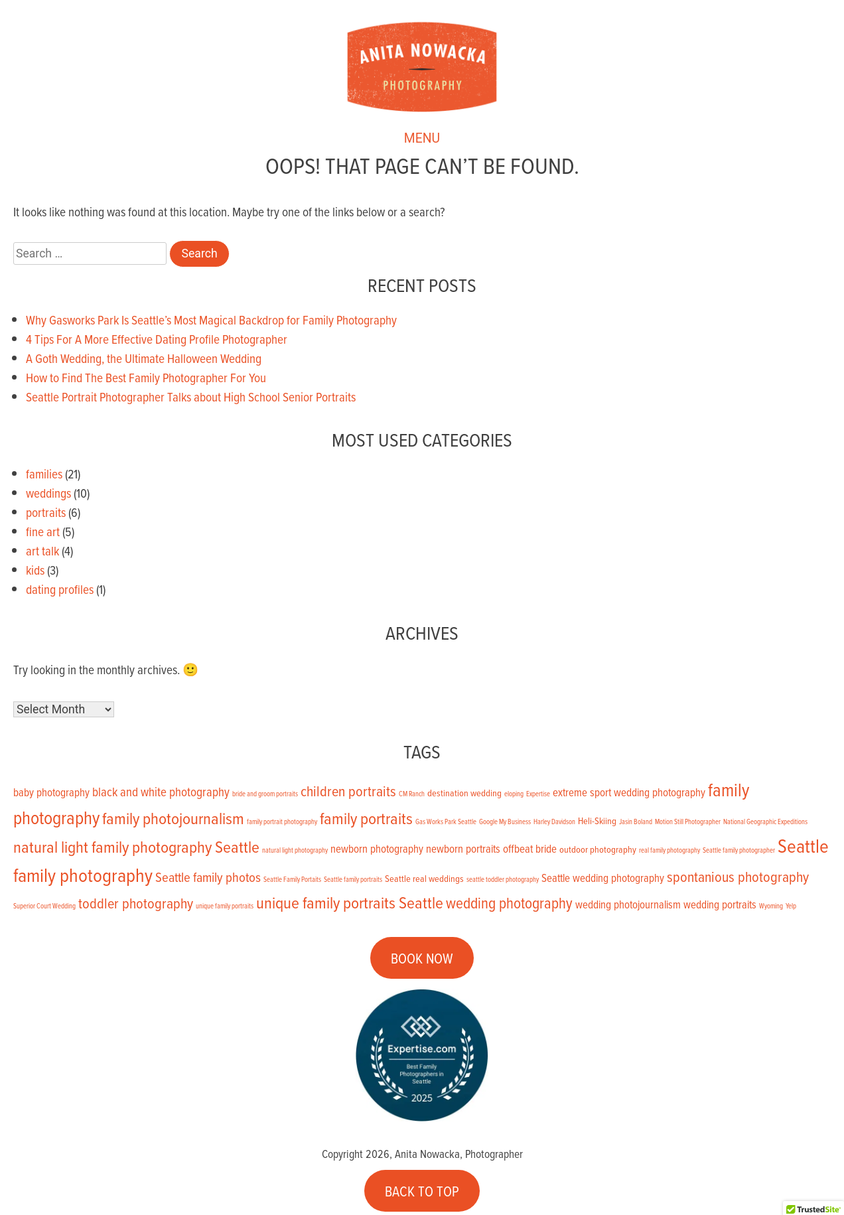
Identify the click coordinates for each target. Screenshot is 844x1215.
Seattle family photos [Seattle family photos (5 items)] (208, 877)
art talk (42, 550)
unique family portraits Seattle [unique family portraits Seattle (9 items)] (349, 902)
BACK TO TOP (422, 1190)
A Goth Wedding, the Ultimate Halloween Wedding (143, 358)
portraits (46, 512)
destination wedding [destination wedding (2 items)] (464, 793)
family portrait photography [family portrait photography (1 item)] (282, 821)
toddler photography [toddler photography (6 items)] (135, 903)
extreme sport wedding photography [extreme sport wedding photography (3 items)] (629, 792)
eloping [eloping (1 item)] (514, 793)
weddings (48, 493)
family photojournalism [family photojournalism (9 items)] (173, 817)
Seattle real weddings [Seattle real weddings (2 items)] (424, 878)
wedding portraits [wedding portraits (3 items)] (719, 904)
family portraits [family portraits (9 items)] (366, 817)
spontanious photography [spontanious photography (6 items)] (738, 876)
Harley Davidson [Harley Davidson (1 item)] (554, 821)
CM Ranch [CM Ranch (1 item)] (412, 793)
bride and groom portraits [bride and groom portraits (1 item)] (265, 793)
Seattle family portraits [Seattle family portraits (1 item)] (353, 879)
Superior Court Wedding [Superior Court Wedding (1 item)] (44, 905)
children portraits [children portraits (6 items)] (348, 790)
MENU (422, 143)
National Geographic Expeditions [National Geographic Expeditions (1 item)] (765, 821)
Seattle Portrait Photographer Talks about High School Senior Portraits (191, 396)
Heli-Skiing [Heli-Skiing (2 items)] (597, 820)
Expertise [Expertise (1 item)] (538, 793)
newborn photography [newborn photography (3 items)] (376, 848)
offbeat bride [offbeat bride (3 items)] (530, 848)
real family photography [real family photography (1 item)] (669, 850)
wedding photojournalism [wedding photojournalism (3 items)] (628, 904)
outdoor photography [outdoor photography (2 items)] (597, 849)
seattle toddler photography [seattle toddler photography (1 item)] (502, 879)
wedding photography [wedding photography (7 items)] (509, 903)
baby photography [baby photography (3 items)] (51, 792)
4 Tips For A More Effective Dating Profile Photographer (156, 339)
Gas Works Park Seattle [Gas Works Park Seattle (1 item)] (445, 821)
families (44, 473)
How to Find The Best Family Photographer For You (146, 377)
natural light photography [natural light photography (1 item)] (295, 850)
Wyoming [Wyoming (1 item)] (771, 905)
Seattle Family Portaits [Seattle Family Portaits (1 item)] (292, 879)
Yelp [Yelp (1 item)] (791, 905)
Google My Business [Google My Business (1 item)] (505, 821)
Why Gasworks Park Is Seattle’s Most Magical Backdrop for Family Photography (211, 319)
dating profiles (60, 589)
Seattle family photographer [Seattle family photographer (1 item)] (739, 850)
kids (35, 570)
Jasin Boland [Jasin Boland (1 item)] (635, 821)
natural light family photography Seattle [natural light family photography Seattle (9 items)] (136, 846)
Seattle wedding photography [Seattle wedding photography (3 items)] (602, 877)
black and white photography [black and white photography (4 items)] (161, 791)
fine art (43, 531)
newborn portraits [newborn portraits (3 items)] (463, 848)
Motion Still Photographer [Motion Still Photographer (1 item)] (688, 821)
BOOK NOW (422, 958)
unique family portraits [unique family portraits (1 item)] (224, 905)
